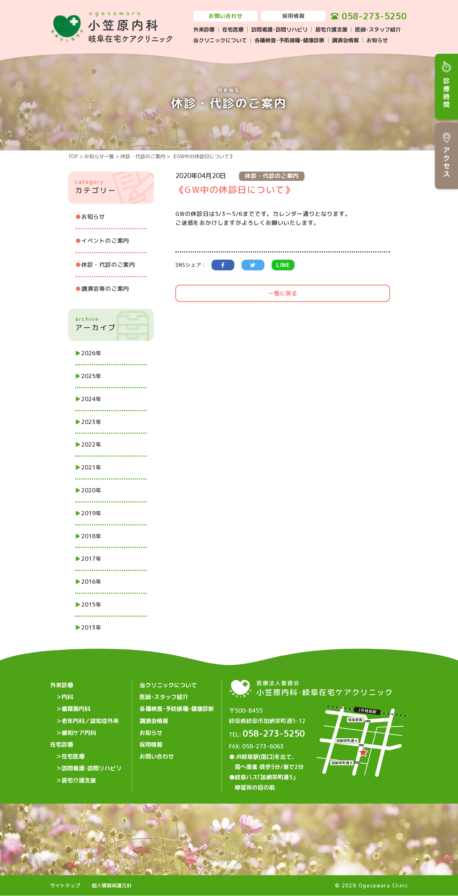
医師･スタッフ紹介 (378, 29)
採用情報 (293, 16)
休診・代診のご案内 (142, 156)
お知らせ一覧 (99, 156)
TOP (73, 156)
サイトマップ (65, 885)
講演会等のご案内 (105, 289)
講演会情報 (345, 40)
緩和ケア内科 (79, 731)
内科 (67, 696)
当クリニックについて (220, 40)
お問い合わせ (226, 16)
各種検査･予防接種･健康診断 (289, 40)
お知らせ (377, 40)
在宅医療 (233, 29)
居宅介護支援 (331, 29)
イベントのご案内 (105, 241)
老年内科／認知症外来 (90, 719)
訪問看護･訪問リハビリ (279, 29)
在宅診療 (61, 742)
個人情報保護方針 (112, 885)
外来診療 (204, 29)
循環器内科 (76, 708)
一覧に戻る (282, 293)
